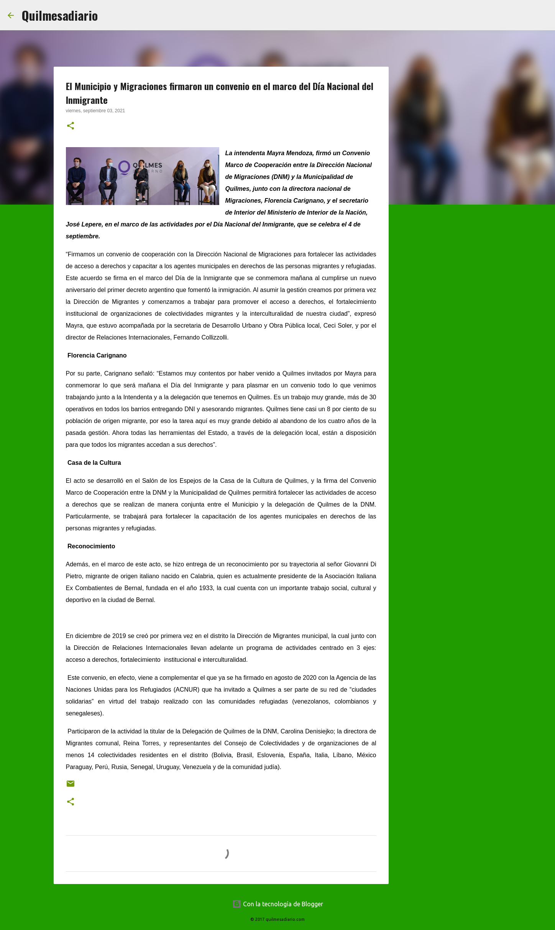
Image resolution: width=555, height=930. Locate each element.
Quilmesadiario (59, 15)
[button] (70, 126)
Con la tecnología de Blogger (277, 903)
